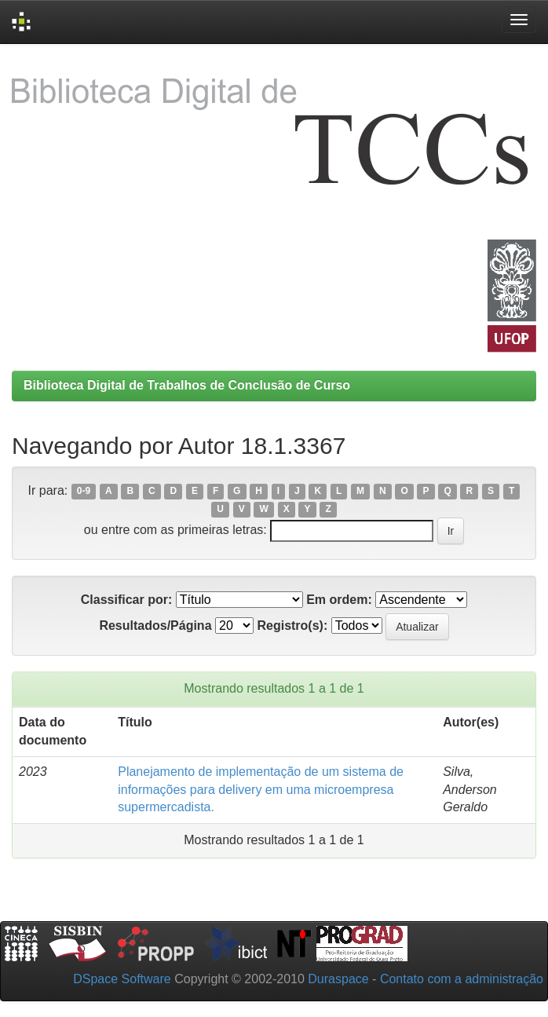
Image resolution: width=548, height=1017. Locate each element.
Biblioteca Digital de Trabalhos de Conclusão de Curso (187, 385)
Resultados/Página (155, 625)
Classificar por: (126, 599)
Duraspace (338, 979)
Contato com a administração (461, 979)
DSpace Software (122, 979)
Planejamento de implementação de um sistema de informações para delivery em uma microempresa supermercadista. (261, 789)
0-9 (83, 491)
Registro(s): (292, 625)
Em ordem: (339, 599)
